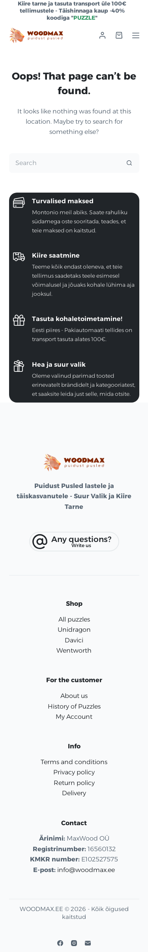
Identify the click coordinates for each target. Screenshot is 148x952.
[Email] (88, 943)
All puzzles (74, 619)
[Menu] (135, 35)
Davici (74, 640)
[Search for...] (64, 163)
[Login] (102, 35)
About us (74, 696)
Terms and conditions (74, 762)
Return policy (74, 783)
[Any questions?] (74, 541)
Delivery (74, 793)
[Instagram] (74, 943)
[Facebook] (60, 943)
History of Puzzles (74, 706)
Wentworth (74, 650)
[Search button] (129, 163)
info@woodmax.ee (86, 870)
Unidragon (74, 629)
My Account (74, 716)
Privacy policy (74, 772)
